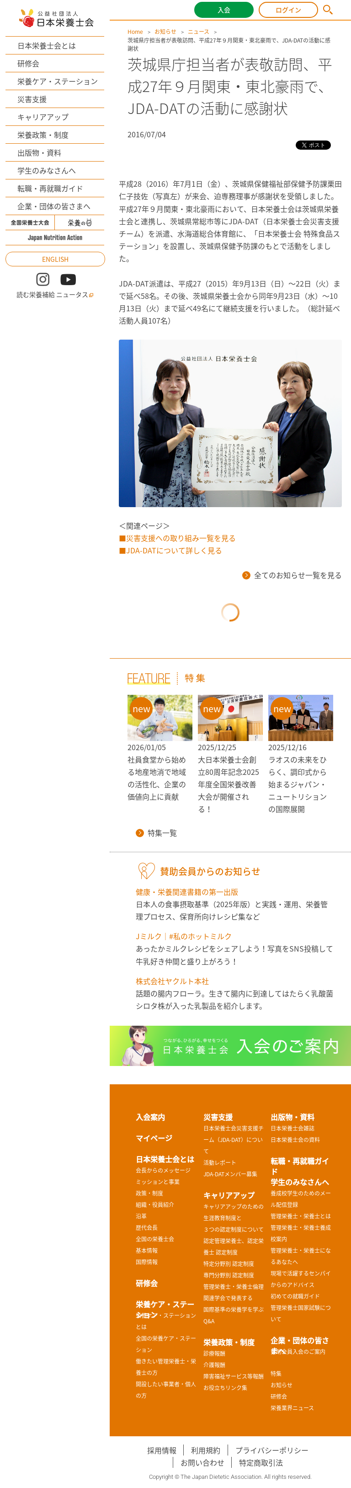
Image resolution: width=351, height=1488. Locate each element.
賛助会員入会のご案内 (298, 1351)
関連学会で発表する (228, 1298)
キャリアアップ (43, 116)
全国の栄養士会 (155, 1239)
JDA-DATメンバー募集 (230, 1174)
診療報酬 (214, 1353)
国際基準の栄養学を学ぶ (233, 1309)
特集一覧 (156, 832)
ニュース (198, 31)
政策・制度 (149, 1193)
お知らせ (165, 31)
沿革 (141, 1216)
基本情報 (147, 1250)
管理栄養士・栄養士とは (301, 1216)
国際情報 (147, 1262)
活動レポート (219, 1162)
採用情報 (161, 1450)
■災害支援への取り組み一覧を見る (177, 537)
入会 (224, 9)
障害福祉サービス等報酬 (233, 1376)
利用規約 (205, 1450)
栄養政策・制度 (43, 134)
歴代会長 (147, 1227)
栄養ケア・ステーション (57, 81)
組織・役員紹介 (155, 1205)
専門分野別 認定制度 (228, 1275)
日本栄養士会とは (46, 45)
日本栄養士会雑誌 (292, 1128)
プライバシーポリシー (271, 1450)
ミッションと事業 (158, 1182)
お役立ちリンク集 (225, 1388)
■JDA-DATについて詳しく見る (170, 550)
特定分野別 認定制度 (228, 1264)
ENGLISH (55, 259)
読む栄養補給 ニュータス (55, 294)
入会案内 (150, 1116)
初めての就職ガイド (295, 1296)
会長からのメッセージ (163, 1170)
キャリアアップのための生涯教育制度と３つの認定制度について (233, 1218)
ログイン (288, 9)
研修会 (28, 63)
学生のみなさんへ (46, 170)
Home (135, 31)
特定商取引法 (261, 1462)
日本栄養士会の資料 (295, 1140)
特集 (276, 1373)
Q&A (208, 1321)
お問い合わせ (202, 1462)
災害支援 (32, 98)
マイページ (154, 1137)
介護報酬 (214, 1365)
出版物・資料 (39, 152)
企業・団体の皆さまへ (53, 205)
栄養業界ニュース (292, 1408)
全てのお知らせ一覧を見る (292, 574)
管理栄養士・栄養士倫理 (233, 1286)
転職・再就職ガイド (50, 188)
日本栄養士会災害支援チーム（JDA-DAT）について (233, 1139)
